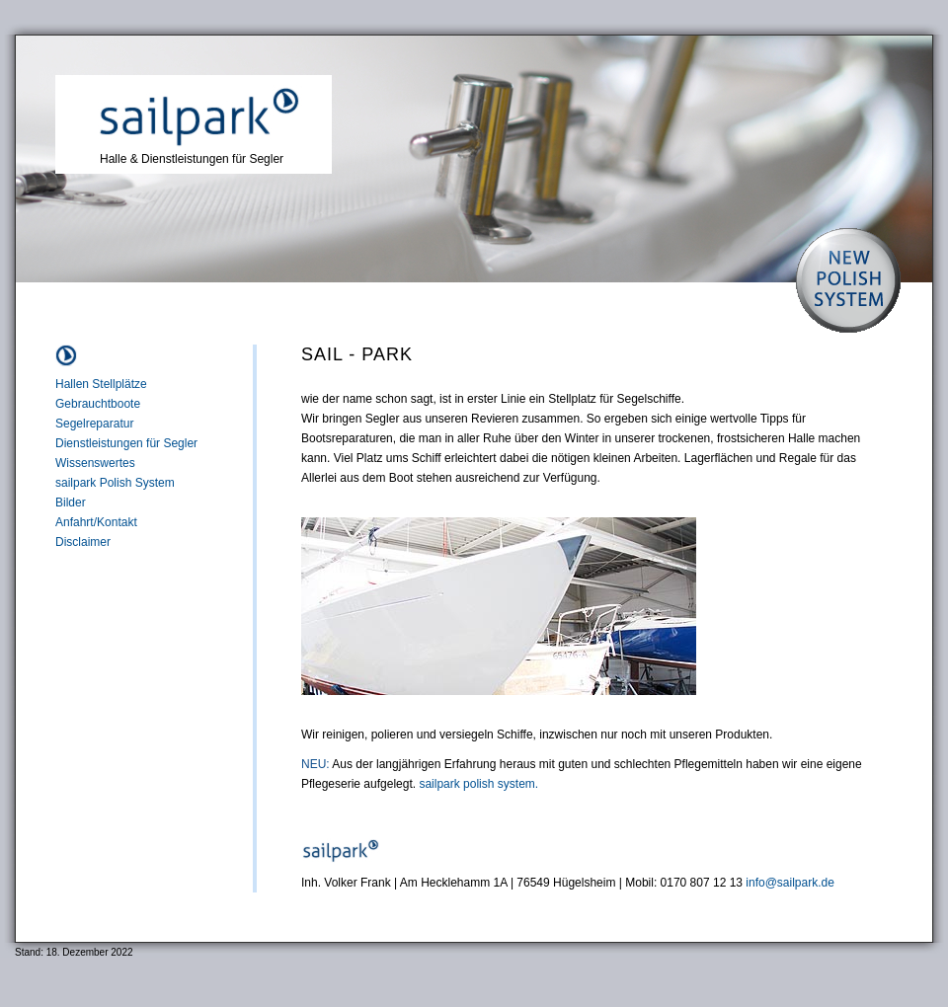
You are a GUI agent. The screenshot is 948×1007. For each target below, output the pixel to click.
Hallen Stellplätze (101, 384)
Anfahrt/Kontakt (96, 522)
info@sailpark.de (790, 883)
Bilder (70, 502)
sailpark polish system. (478, 784)
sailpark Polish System (115, 483)
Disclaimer (83, 542)
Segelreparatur (94, 423)
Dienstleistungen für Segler (126, 443)
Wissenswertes (95, 463)
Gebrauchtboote (97, 404)
